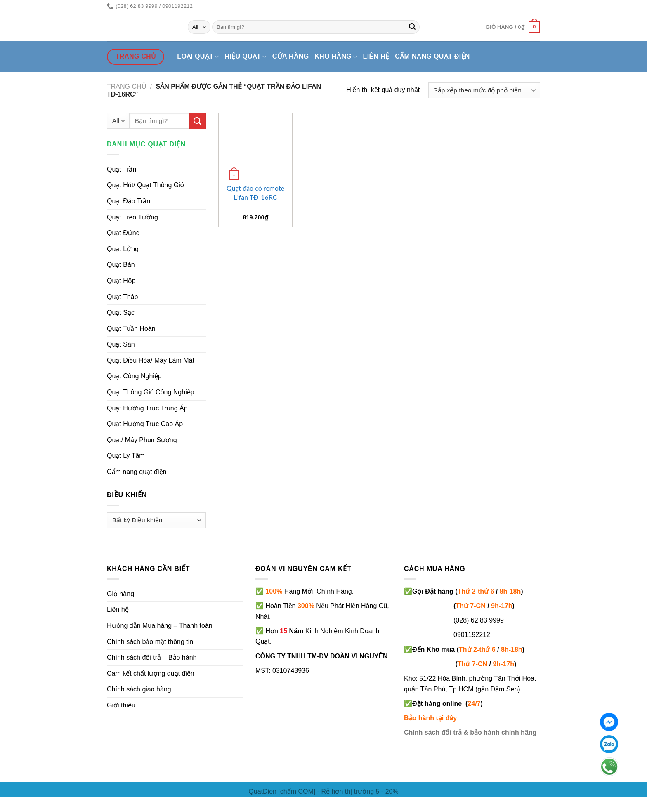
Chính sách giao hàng (139, 689)
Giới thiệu (121, 705)
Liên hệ (376, 56)
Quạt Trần (121, 169)
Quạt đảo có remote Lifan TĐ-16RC (255, 192)
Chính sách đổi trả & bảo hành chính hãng (470, 732)
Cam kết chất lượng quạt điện (150, 673)
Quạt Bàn (121, 264)
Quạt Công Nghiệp (134, 376)
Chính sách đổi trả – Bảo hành (151, 657)
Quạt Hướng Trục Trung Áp (147, 408)
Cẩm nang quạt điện (432, 56)
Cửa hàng (290, 56)
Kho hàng (335, 57)
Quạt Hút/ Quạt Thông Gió (145, 185)
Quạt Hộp (121, 280)
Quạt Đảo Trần (128, 201)
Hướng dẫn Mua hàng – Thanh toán (160, 625)
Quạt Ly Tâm (126, 455)
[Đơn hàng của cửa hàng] (484, 90)
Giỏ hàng (120, 593)
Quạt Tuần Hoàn (131, 328)
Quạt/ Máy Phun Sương (142, 439)
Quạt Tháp (122, 296)
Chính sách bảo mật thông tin (150, 641)
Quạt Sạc (121, 312)
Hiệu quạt (246, 57)
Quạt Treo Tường (132, 217)
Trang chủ (126, 86)
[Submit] (412, 27)
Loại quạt (198, 57)
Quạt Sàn (121, 344)
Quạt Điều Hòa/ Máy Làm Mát (150, 360)
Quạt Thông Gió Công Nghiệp (150, 392)
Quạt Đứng (123, 232)
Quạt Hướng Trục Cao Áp (145, 423)
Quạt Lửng (123, 248)
